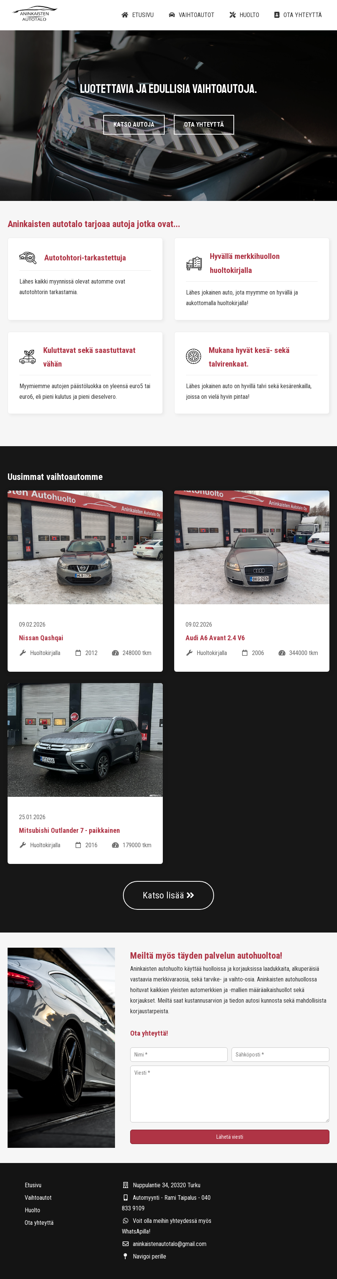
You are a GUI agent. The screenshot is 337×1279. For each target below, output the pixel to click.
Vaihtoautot (191, 15)
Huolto (244, 15)
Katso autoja (133, 126)
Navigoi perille (144, 1256)
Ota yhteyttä (298, 15)
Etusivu (137, 15)
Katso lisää (168, 895)
